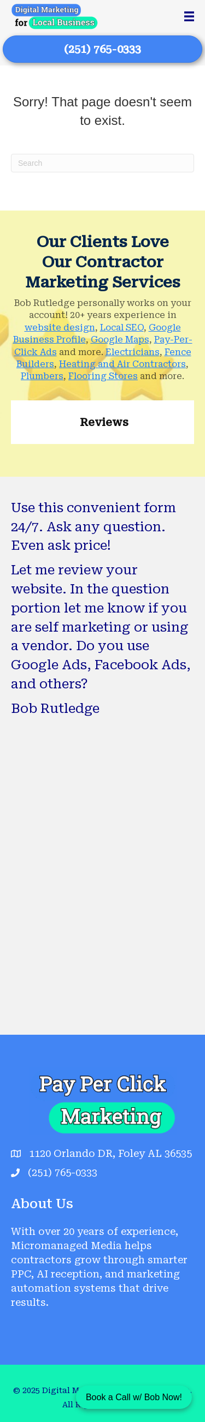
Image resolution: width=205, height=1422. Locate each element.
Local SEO (122, 327)
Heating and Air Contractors (122, 364)
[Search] (102, 163)
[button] (11, 455)
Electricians (133, 352)
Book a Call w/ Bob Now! (134, 1397)
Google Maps (120, 339)
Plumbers (42, 376)
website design (60, 327)
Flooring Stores (103, 376)
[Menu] (189, 16)
